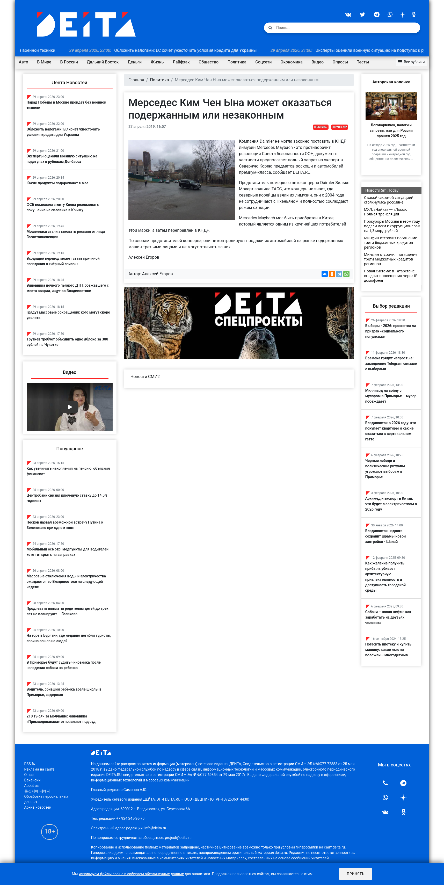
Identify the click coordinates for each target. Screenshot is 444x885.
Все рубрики (411, 62)
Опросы (340, 62)
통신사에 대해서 (37, 791)
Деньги (135, 62)
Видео (317, 62)
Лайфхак (181, 62)
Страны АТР (339, 127)
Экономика (292, 62)
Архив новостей (37, 807)
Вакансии (32, 780)
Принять (355, 874)
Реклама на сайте (39, 769)
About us (31, 786)
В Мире (44, 62)
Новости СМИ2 (145, 376)
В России (69, 62)
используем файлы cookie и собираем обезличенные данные (131, 874)
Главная (136, 79)
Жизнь (157, 62)
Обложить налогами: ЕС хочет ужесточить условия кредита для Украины (172, 50)
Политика (237, 62)
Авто (23, 62)
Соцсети (263, 62)
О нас (29, 775)
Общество (209, 62)
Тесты (363, 62)
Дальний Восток (103, 62)
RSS (29, 764)
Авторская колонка (391, 81)
